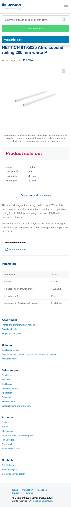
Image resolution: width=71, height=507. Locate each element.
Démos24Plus (35, 28)
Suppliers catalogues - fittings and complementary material (29, 354)
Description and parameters (43, 195)
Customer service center (13, 474)
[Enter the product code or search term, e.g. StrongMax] (35, 19)
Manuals (6, 379)
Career (5, 422)
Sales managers (9, 469)
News (15, 489)
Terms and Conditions (12, 448)
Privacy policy (8, 439)
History (5, 426)
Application (7, 392)
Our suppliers (8, 444)
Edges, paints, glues (11, 333)
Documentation (15, 249)
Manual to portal (9, 358)
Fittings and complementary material (18, 324)
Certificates (7, 384)
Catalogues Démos (11, 350)
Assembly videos (10, 388)
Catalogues (7, 375)
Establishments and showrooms (17, 406)
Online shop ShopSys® (41, 500)
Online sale (7, 397)
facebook (42, 489)
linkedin (16, 492)
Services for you (9, 401)
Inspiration (27, 489)
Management (8, 431)
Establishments (9, 465)
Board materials (9, 329)
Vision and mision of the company (17, 435)
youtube (29, 492)
